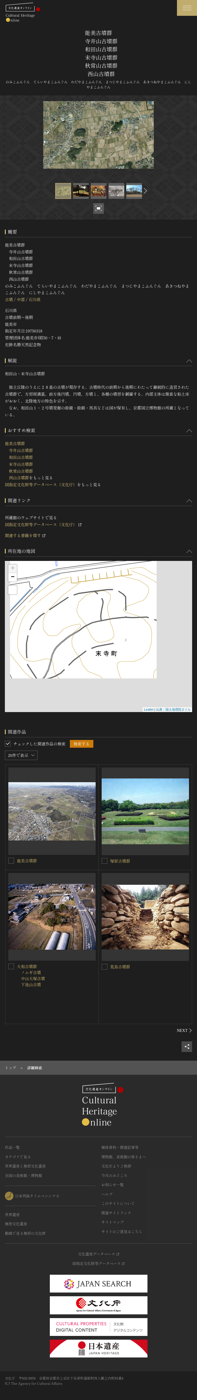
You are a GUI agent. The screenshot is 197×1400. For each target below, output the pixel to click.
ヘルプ (107, 1194)
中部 (21, 299)
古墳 (9, 299)
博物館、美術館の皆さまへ (123, 1156)
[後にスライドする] (144, 191)
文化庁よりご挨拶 (116, 1166)
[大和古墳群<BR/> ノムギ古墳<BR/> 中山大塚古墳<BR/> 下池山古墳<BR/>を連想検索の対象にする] (11, 966)
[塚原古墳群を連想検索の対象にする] (104, 861)
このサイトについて (118, 1203)
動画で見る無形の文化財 (25, 1233)
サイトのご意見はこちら (121, 1231)
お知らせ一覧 (112, 1184)
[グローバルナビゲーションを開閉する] (187, 8)
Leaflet (148, 709)
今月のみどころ (114, 1175)
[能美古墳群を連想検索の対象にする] (11, 861)
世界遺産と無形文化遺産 (25, 1166)
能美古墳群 (27, 861)
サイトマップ (112, 1222)
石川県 (35, 299)
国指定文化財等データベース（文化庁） (41, 484)
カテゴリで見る (18, 1156)
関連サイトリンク (116, 1213)
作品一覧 (12, 1147)
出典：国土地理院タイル (173, 709)
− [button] (13, 577)
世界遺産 (12, 1214)
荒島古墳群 (120, 967)
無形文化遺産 (16, 1223)
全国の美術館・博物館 (23, 1175)
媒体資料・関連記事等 (120, 1147)
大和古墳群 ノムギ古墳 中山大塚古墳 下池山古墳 (31, 975)
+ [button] (13, 568)
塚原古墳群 (120, 861)
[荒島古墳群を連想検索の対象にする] (104, 967)
